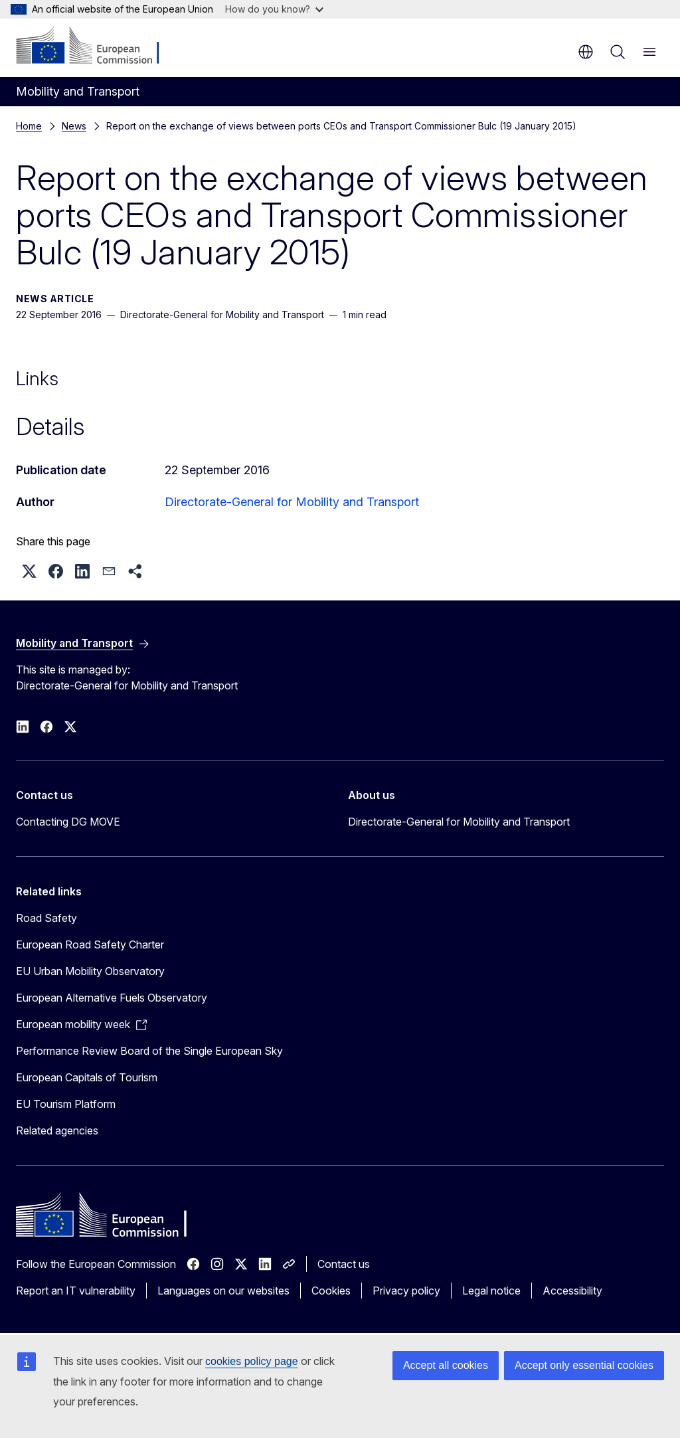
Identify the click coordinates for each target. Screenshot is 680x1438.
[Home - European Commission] (96, 46)
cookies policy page (251, 1361)
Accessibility (572, 1290)
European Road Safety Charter (90, 944)
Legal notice (491, 1290)
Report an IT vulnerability (75, 1290)
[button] (29, 571)
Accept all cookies (445, 1365)
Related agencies (57, 1130)
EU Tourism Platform (66, 1104)
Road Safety (46, 918)
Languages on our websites (223, 1290)
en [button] (586, 52)
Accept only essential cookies (584, 1365)
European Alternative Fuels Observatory (111, 997)
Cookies (331, 1290)
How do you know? (274, 9)
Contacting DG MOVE (68, 821)
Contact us (343, 1264)
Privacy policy (406, 1290)
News (74, 126)
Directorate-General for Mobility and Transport (292, 502)
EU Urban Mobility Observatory (90, 971)
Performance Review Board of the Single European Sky (149, 1050)
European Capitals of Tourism (86, 1077)
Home (29, 126)
